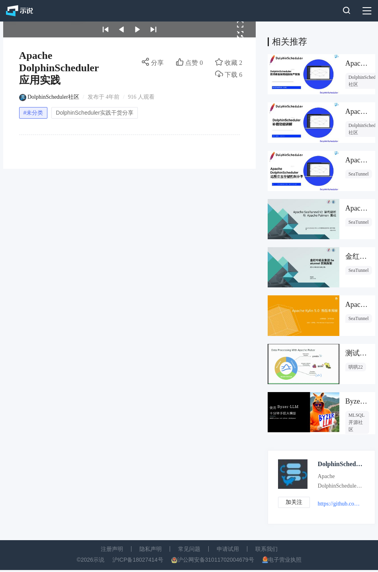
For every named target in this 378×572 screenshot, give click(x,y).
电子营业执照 (285, 559)
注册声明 (112, 549)
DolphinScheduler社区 (53, 97)
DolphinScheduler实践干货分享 (94, 112)
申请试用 (228, 549)
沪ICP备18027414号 (137, 559)
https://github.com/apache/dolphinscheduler (340, 504)
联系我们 (266, 549)
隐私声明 (150, 549)
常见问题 (189, 549)
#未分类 (33, 112)
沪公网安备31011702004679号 (215, 559)
